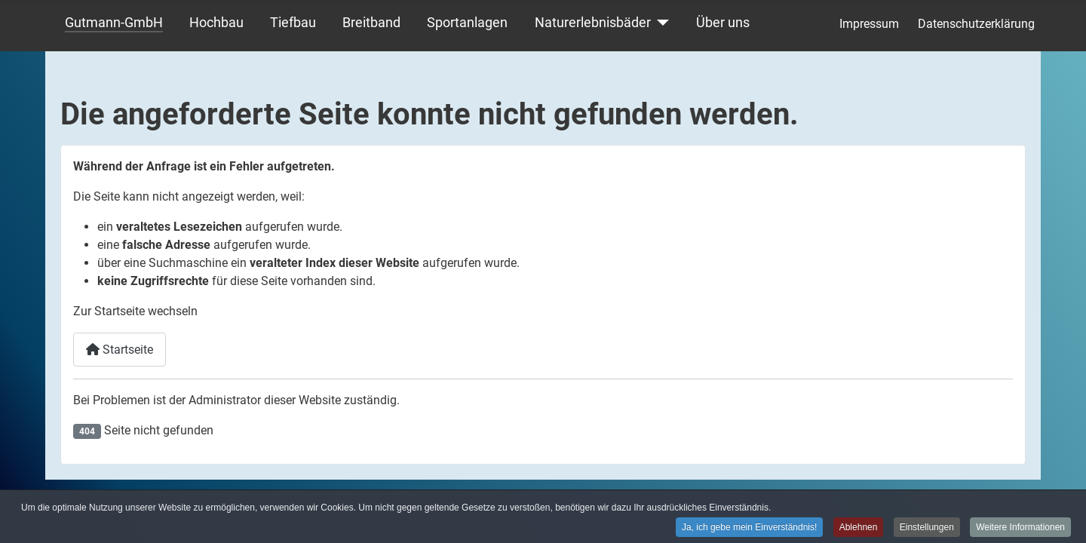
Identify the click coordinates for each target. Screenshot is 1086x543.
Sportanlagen (467, 22)
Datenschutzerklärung (976, 24)
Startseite (119, 349)
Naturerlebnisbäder (593, 22)
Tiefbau (293, 22)
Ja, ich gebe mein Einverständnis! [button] (749, 528)
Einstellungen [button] (927, 528)
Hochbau (216, 22)
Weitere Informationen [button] (1020, 528)
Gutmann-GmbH (114, 22)
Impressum (869, 24)
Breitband (371, 22)
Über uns (723, 22)
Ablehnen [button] (858, 528)
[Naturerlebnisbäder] (660, 22)
